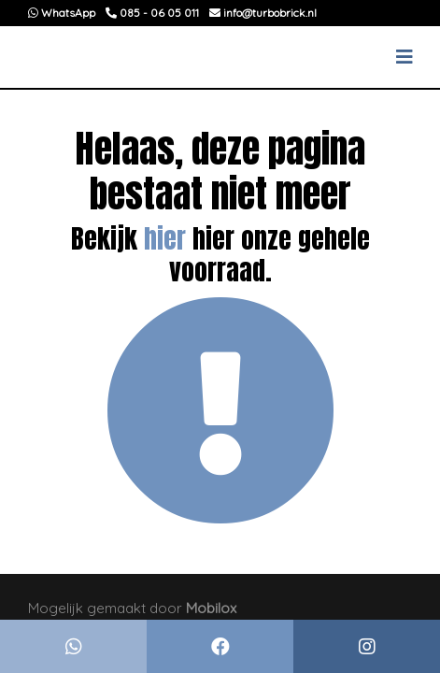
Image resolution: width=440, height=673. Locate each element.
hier (165, 238)
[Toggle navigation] (404, 57)
